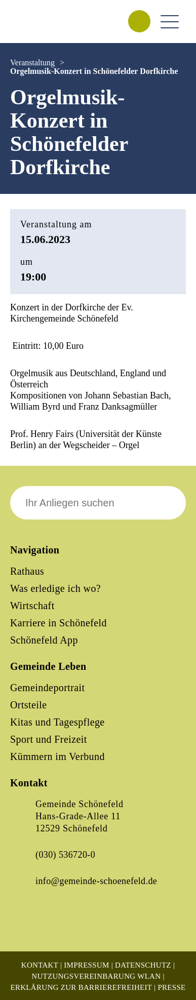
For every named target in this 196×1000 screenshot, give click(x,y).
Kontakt (39, 965)
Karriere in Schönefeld (58, 622)
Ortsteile (28, 704)
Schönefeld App (44, 640)
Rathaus (27, 571)
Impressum (86, 965)
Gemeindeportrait (47, 687)
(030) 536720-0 (65, 855)
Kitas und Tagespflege (57, 722)
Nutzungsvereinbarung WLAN (96, 976)
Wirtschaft (32, 605)
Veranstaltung (32, 62)
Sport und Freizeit (48, 739)
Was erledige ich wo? (55, 588)
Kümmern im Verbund (57, 756)
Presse (171, 987)
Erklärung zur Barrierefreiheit (81, 987)
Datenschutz (143, 965)
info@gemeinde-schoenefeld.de (96, 881)
